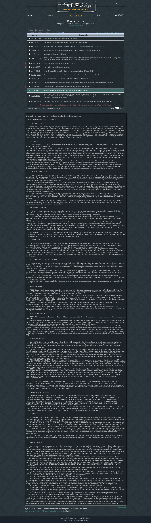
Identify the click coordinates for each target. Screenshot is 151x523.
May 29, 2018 (35, 38)
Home (30, 15)
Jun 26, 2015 (35, 87)
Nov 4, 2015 (34, 79)
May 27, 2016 (35, 63)
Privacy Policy (67, 520)
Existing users (120, 4)
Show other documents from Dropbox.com (109, 32)
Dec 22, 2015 (35, 75)
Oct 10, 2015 (34, 83)
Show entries (117, 108)
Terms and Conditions (81, 520)
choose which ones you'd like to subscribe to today (44, 511)
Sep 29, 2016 (35, 59)
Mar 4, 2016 (34, 71)
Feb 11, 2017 (35, 50)
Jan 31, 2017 (35, 54)
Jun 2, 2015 (34, 90)
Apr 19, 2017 (34, 42)
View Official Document (75, 25)
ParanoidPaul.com (84, 518)
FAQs (98, 15)
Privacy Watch (75, 15)
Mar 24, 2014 (35, 101)
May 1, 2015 (34, 96)
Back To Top (122, 507)
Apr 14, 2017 (34, 46)
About (50, 15)
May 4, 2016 (34, 67)
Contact (119, 15)
